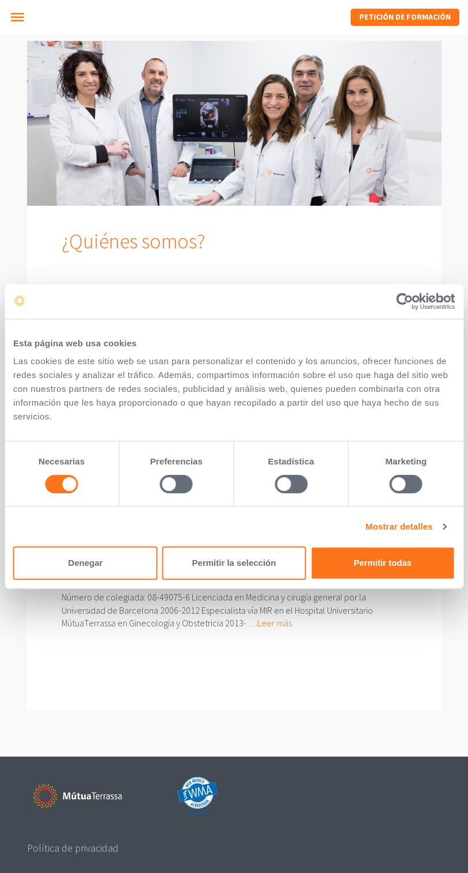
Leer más (274, 623)
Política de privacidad (73, 848)
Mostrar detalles (399, 526)
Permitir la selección (234, 563)
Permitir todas (382, 563)
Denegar (85, 563)
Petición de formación (405, 17)
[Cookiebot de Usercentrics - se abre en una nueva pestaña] (404, 301)
